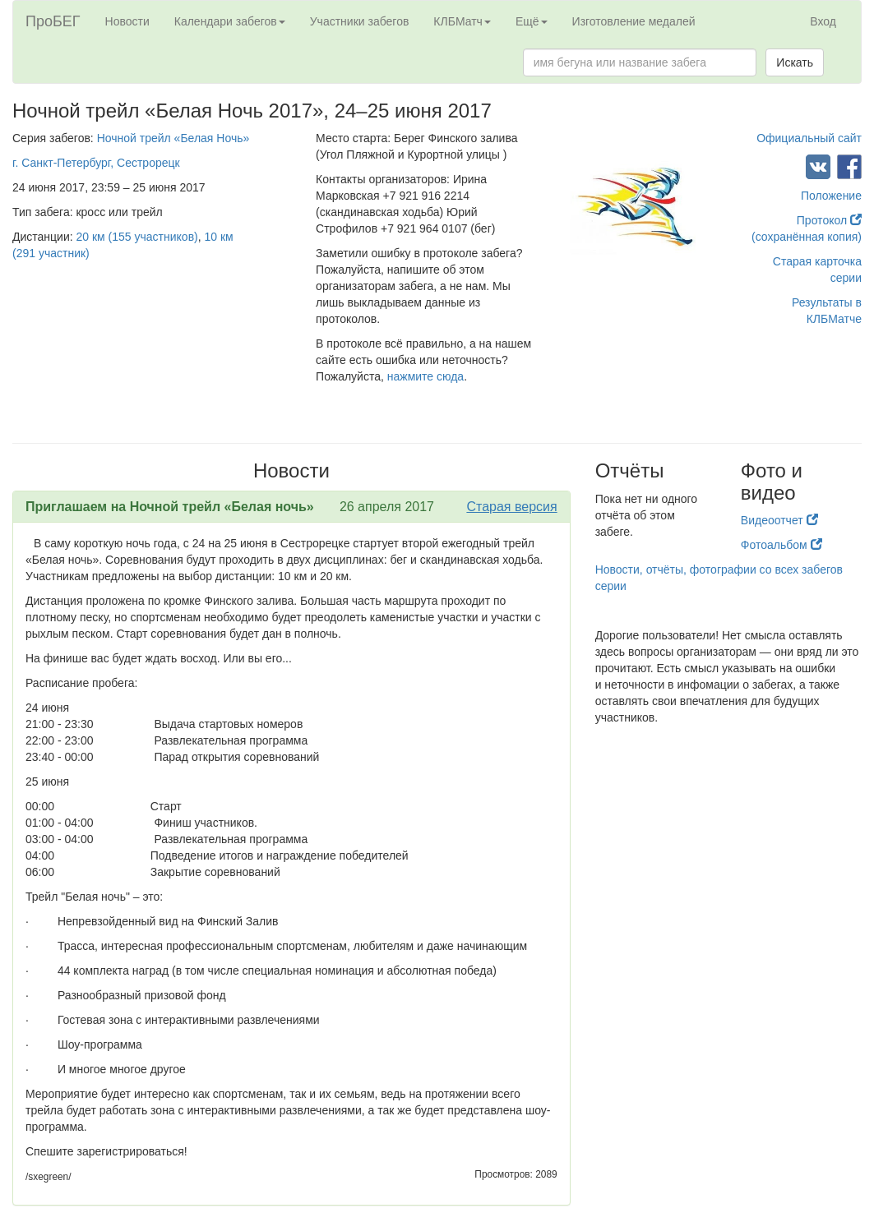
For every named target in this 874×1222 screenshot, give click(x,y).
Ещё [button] (532, 21)
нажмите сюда (425, 376)
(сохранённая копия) (806, 236)
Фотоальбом (781, 544)
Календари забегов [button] (229, 21)
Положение (831, 195)
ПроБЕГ (53, 21)
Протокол (829, 220)
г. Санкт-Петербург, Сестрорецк (96, 162)
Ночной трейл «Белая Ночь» (173, 138)
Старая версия (511, 507)
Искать (794, 62)
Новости (127, 21)
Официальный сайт (809, 138)
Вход (823, 21)
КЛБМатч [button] (462, 21)
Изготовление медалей (634, 21)
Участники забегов (359, 21)
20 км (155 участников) (137, 236)
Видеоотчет (779, 520)
